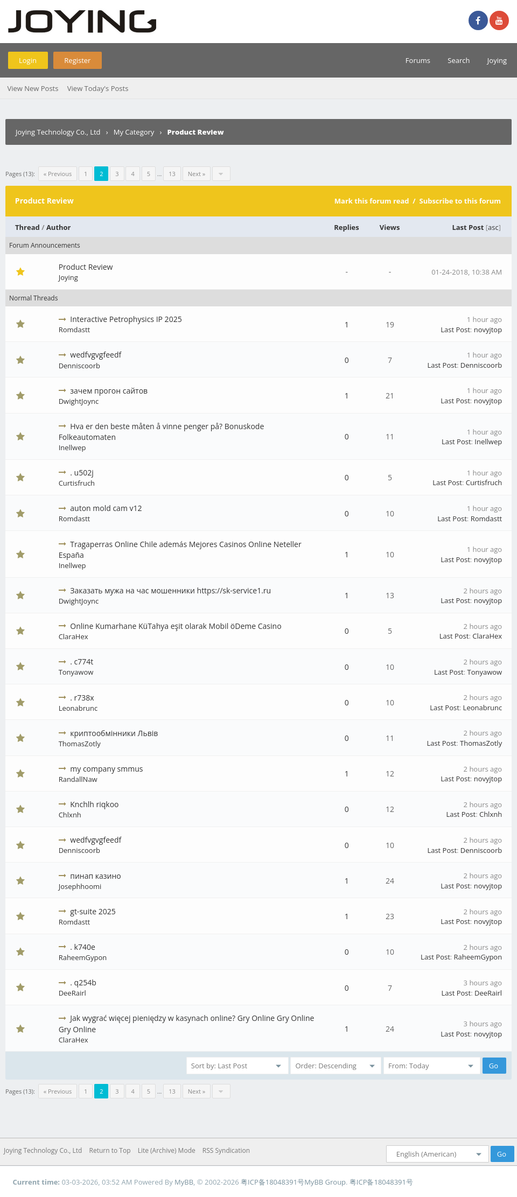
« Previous (58, 174)
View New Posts (32, 88)
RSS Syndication (226, 1150)
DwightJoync (79, 401)
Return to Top (110, 1150)
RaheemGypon (83, 957)
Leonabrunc (78, 708)
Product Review (86, 267)
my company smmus (106, 769)
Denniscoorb (79, 365)
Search (459, 60)
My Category (134, 132)
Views (390, 227)
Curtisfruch (77, 483)
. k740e (82, 947)
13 (172, 174)
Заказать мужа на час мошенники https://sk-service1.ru (170, 590)
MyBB (183, 1182)
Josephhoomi (80, 886)
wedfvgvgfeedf (95, 354)
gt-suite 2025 (92, 911)
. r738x (82, 697)
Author (58, 227)
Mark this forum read (371, 201)
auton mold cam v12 (106, 508)
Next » (196, 174)
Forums (418, 60)
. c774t (81, 661)
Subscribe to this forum (460, 201)
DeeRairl (72, 993)
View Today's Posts (98, 88)
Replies (346, 227)
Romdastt (74, 329)
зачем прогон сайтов (109, 391)
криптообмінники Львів (114, 733)
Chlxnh (70, 815)
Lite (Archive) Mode (166, 1150)
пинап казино (95, 876)
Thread (27, 227)
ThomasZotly (80, 743)
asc (493, 227)
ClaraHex (73, 636)
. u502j (81, 472)
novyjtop (488, 329)
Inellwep (72, 447)
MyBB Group (325, 1182)
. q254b (83, 982)
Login (28, 60)
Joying (497, 60)
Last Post (468, 227)
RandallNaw (78, 779)
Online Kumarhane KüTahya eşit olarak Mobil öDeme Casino (175, 626)
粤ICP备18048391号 (272, 1182)
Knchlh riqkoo (94, 804)
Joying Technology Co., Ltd (58, 132)
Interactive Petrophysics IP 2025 (125, 319)
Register (77, 60)
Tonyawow (76, 672)
